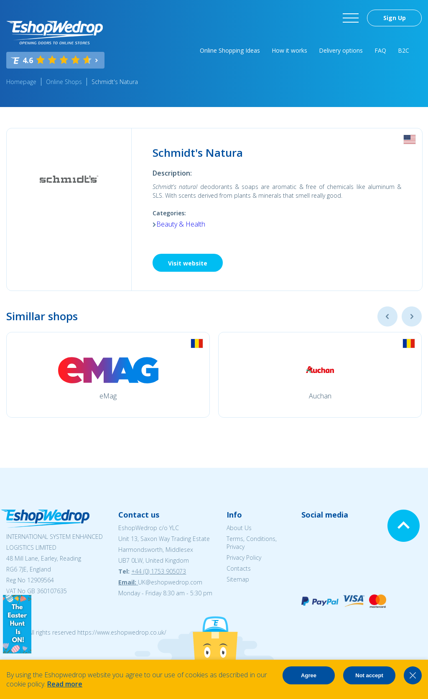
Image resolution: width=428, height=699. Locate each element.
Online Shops (64, 82)
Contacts (239, 568)
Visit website (187, 263)
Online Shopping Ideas (230, 50)
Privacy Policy (244, 557)
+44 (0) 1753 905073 (158, 571)
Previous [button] (387, 316)
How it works (289, 50)
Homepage (21, 82)
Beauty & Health (180, 224)
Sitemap (238, 579)
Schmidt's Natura (115, 82)
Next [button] (412, 316)
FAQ (380, 50)
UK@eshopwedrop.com (170, 582)
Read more (64, 684)
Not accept (369, 675)
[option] (108, 375)
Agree (308, 675)
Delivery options (341, 50)
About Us (239, 528)
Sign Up (394, 18)
